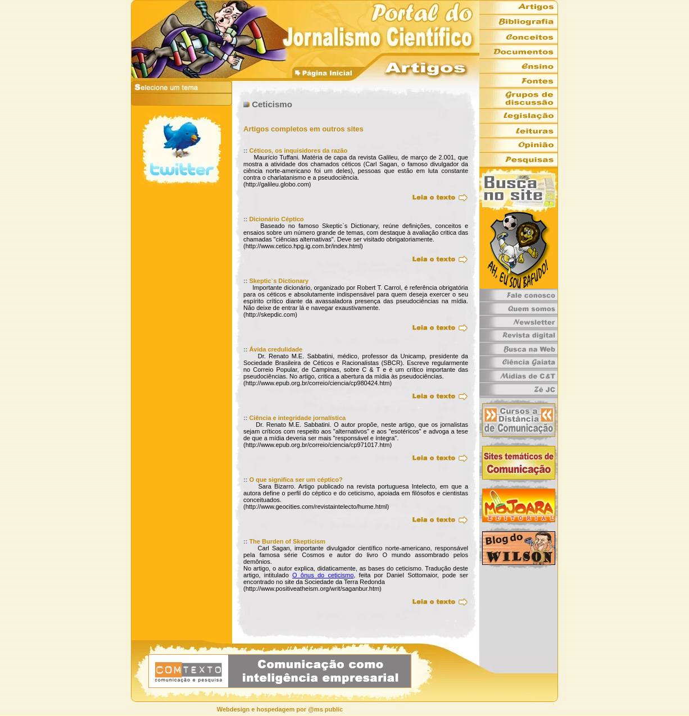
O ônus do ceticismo (322, 575)
